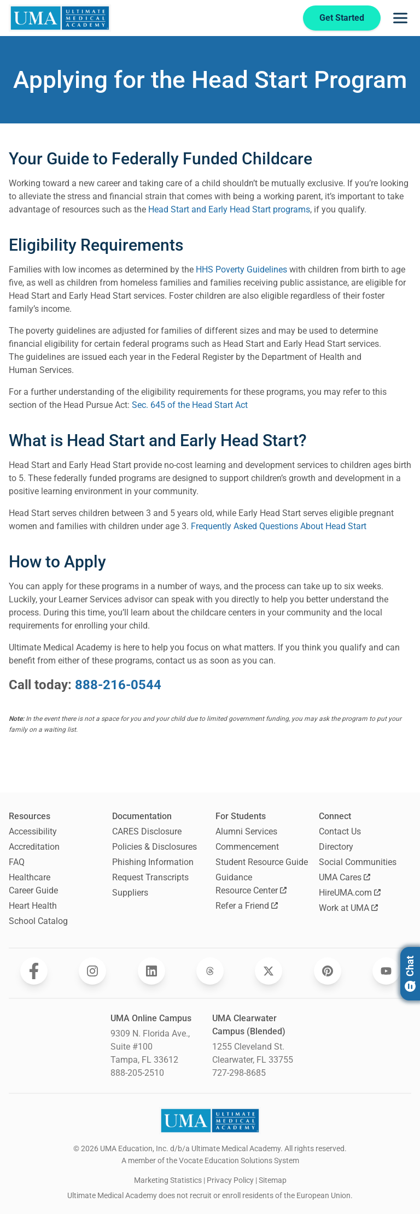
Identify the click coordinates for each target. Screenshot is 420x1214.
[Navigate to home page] (60, 18)
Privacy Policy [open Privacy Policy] (230, 1180)
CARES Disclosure (147, 831)
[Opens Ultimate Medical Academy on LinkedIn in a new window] (151, 971)
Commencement (247, 847)
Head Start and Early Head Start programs (229, 209)
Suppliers (130, 892)
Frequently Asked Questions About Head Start (278, 526)
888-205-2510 (137, 1073)
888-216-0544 (118, 684)
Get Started (340, 18)
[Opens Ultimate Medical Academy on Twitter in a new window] (268, 971)
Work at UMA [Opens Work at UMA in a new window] (348, 908)
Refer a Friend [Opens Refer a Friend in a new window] (246, 906)
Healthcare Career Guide (33, 884)
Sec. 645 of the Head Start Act (190, 405)
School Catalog (38, 921)
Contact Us (340, 831)
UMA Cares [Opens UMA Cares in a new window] (344, 877)
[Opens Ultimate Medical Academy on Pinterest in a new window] (327, 971)
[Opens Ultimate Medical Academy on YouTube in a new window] (386, 971)
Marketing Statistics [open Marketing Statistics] (168, 1180)
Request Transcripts (150, 877)
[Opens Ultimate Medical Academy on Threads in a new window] (210, 971)
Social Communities (357, 862)
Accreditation (34, 847)
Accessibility (33, 831)
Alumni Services (246, 831)
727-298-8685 (239, 1073)
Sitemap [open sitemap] (273, 1180)
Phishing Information (153, 862)
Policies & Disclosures (154, 847)
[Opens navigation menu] (400, 18)
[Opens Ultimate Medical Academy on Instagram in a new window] (92, 971)
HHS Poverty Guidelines (241, 269)
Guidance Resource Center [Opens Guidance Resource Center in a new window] (251, 884)
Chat (410, 974)
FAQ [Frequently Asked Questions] (17, 862)
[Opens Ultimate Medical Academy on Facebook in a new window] (34, 971)
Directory (336, 847)
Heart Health (33, 906)
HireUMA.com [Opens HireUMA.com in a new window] (350, 892)
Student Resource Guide (261, 862)
